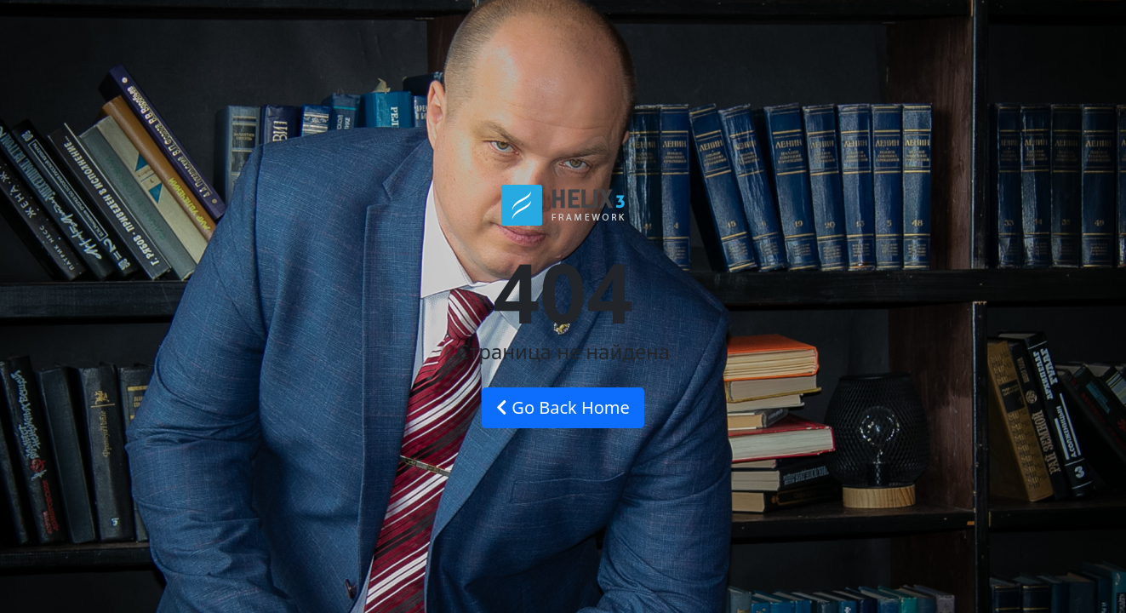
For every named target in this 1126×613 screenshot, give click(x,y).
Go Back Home (563, 407)
